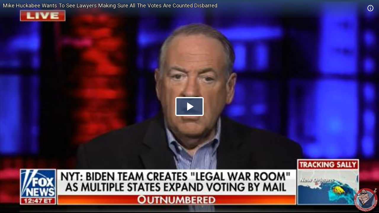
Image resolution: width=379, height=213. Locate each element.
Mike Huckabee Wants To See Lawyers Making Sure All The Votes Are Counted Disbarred (110, 5)
